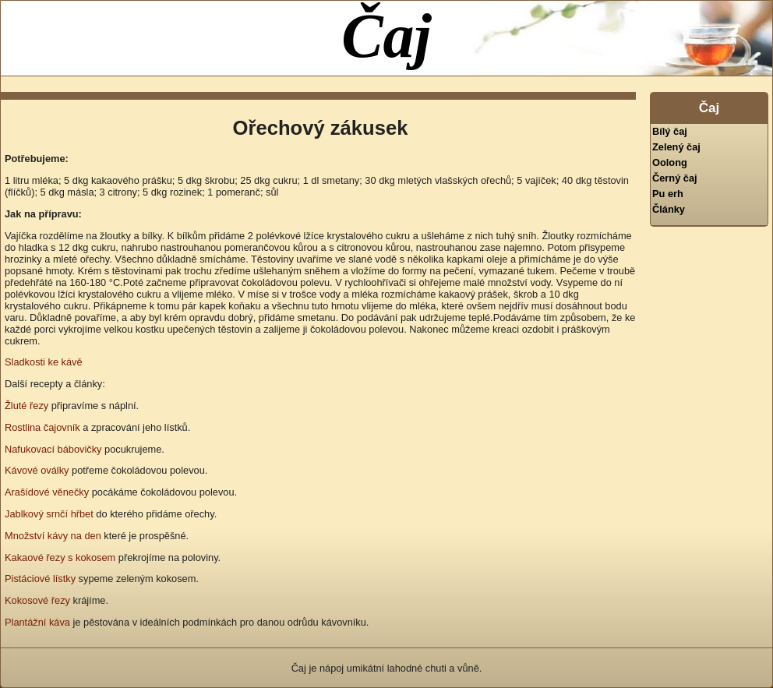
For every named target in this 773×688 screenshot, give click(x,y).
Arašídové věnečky (47, 492)
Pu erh (667, 193)
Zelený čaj (676, 147)
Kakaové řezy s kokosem (60, 557)
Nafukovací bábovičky (53, 449)
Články (668, 209)
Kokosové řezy (37, 600)
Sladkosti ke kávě (44, 362)
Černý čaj (674, 178)
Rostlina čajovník (42, 427)
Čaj (386, 36)
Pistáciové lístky (40, 578)
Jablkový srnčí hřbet (49, 514)
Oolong (669, 162)
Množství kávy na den (53, 536)
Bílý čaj (669, 131)
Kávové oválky (37, 470)
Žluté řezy (26, 405)
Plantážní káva (37, 622)
